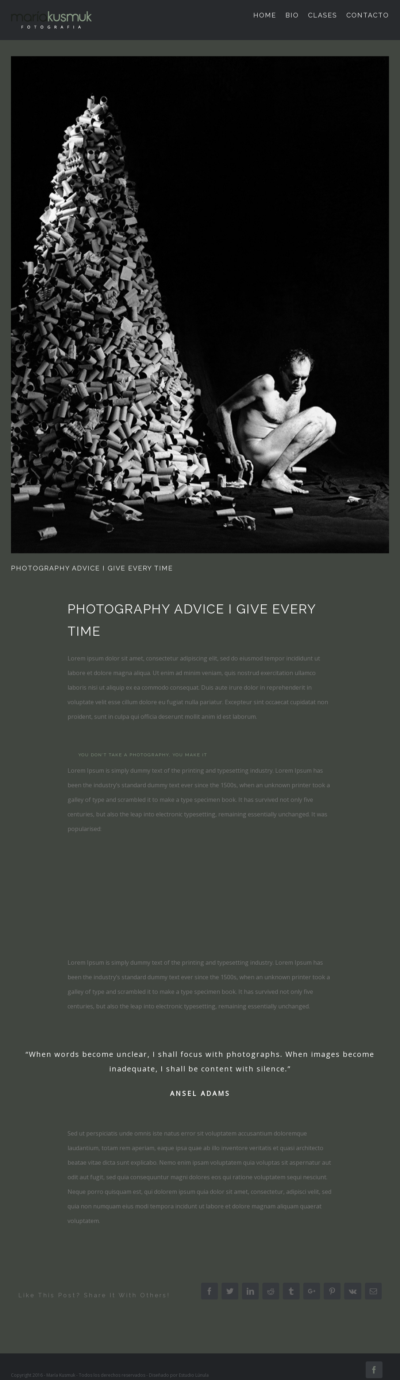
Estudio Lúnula (194, 1375)
